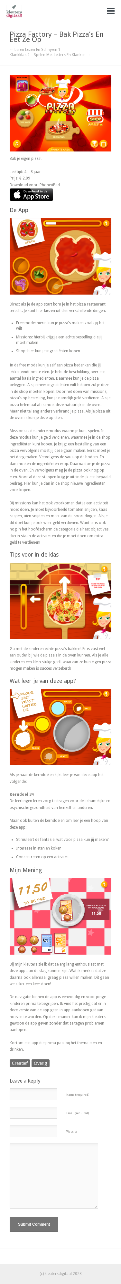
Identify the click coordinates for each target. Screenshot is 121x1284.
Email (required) (77, 1113)
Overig (40, 1063)
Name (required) (77, 1094)
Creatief (20, 1063)
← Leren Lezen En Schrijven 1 (35, 50)
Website (71, 1131)
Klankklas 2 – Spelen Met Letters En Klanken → (50, 55)
